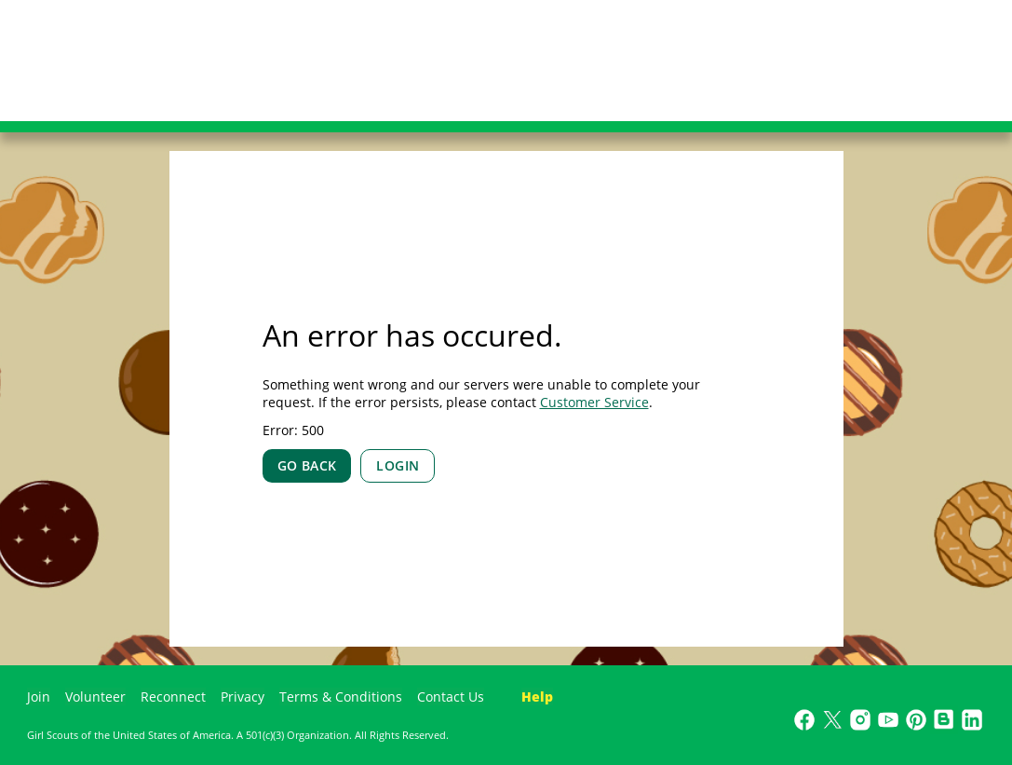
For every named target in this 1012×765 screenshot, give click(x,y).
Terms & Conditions (340, 696)
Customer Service (594, 402)
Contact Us (450, 696)
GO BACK (307, 465)
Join (38, 696)
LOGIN (397, 465)
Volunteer (95, 696)
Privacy (242, 696)
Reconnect (173, 696)
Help (537, 696)
